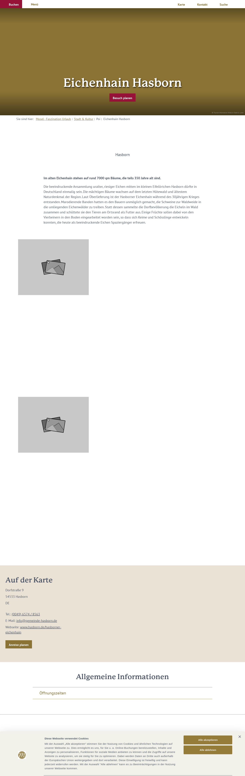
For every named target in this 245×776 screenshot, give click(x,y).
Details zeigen (181, 769)
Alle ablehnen (208, 737)
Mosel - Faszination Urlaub (53, 119)
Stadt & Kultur (83, 119)
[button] (11, 4)
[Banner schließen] (240, 724)
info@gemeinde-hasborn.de (36, 620)
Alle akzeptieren (208, 727)
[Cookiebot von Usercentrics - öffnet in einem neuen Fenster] (22, 769)
